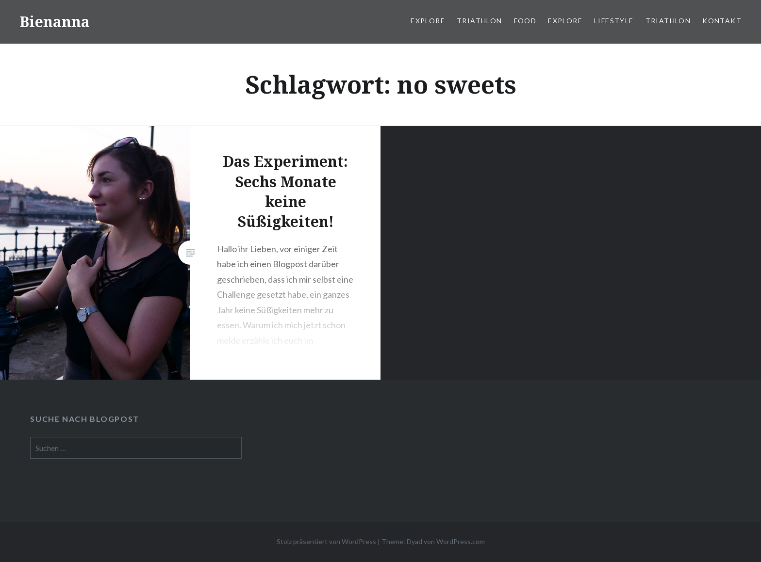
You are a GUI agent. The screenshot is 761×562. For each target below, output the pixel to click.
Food (525, 20)
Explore (428, 20)
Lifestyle (614, 20)
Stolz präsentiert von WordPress (326, 541)
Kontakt (722, 20)
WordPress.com (460, 541)
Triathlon (479, 20)
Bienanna (54, 22)
